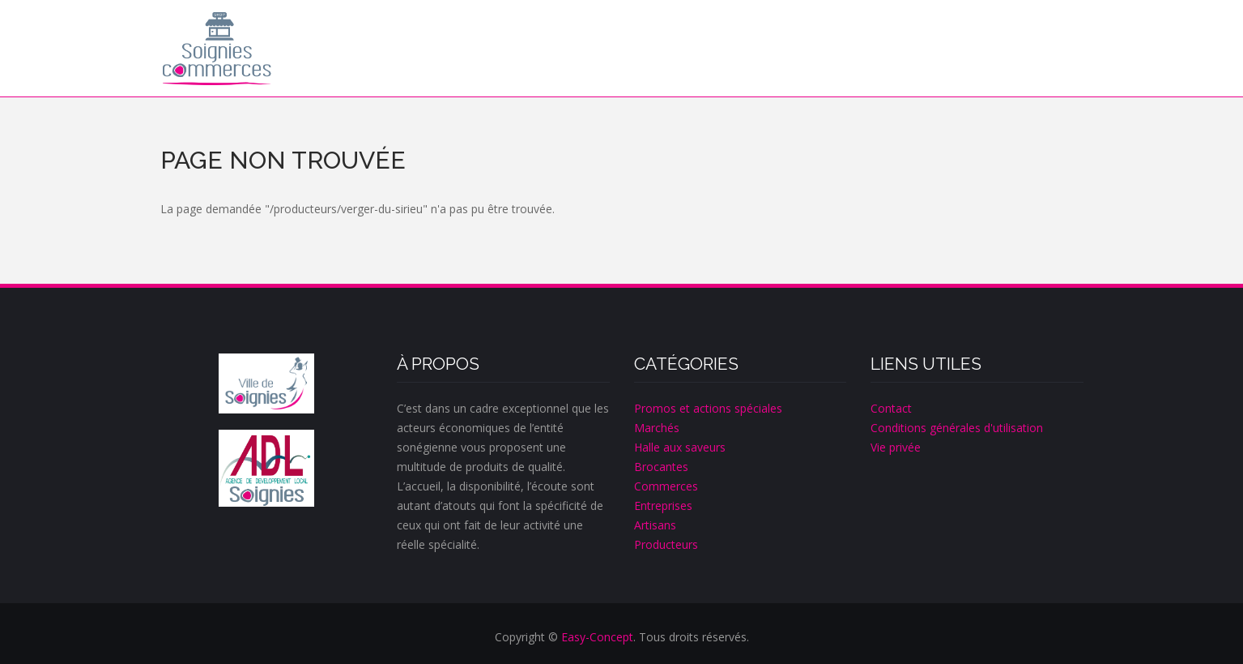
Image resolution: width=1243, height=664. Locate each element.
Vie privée (896, 447)
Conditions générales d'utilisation (957, 427)
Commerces (666, 486)
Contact (891, 408)
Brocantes (661, 466)
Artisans (655, 525)
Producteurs (666, 544)
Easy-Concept (597, 637)
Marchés (656, 427)
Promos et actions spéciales (708, 408)
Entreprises (663, 505)
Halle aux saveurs (680, 447)
